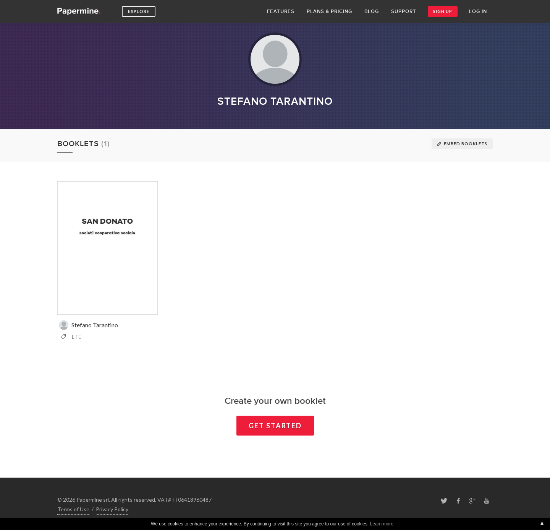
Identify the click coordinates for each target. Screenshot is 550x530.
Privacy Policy (112, 509)
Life (71, 337)
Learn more (381, 524)
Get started (275, 425)
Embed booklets (462, 143)
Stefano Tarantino (88, 325)
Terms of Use (73, 509)
